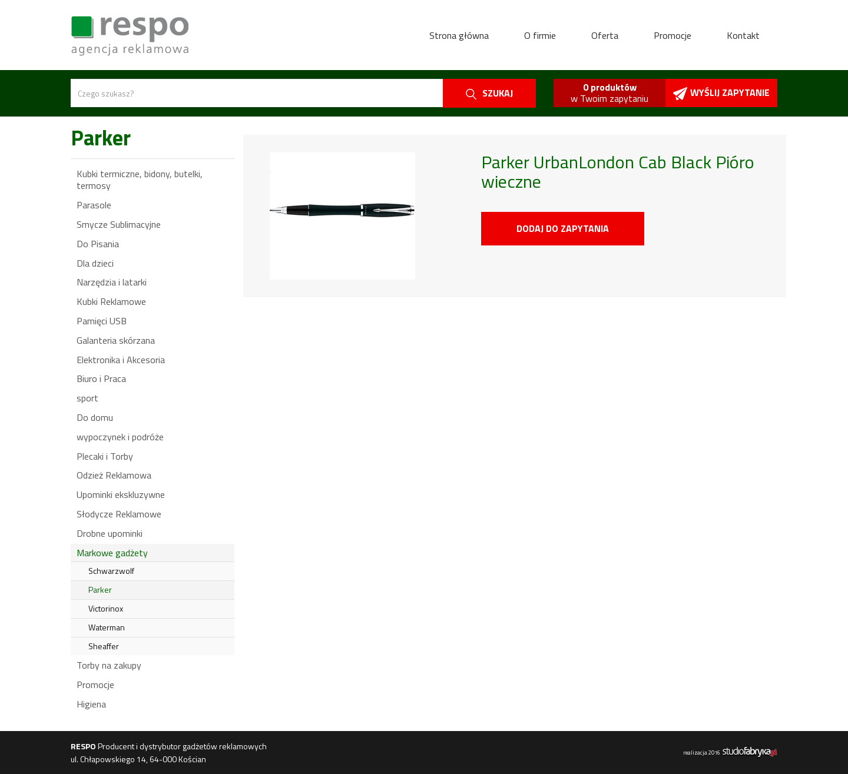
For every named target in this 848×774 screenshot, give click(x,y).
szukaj (489, 93)
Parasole (94, 205)
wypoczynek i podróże (120, 437)
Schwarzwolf (111, 570)
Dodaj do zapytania (562, 228)
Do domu (95, 417)
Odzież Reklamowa (114, 475)
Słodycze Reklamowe (119, 514)
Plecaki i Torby (105, 456)
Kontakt (743, 35)
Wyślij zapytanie (721, 92)
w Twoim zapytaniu (609, 92)
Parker (100, 589)
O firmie (540, 35)
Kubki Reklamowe (111, 301)
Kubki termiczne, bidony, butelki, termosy (140, 180)
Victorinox (105, 608)
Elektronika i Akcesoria (121, 360)
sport (87, 398)
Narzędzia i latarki (112, 282)
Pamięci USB (102, 321)
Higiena (91, 704)
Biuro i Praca (101, 378)
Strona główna (459, 35)
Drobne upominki (110, 533)
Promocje (672, 35)
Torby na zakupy (109, 665)
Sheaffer (103, 646)
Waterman (106, 627)
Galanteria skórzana (116, 340)
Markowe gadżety (112, 553)
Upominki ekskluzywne (121, 494)
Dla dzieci (95, 263)
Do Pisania (98, 244)
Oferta (604, 35)
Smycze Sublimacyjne (119, 224)
